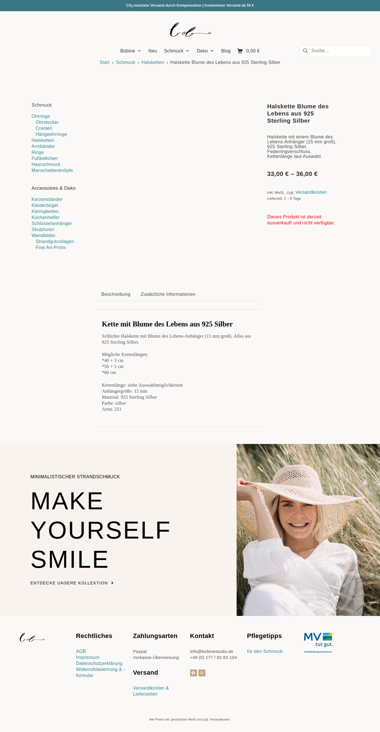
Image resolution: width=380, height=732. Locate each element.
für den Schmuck (265, 651)
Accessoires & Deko (54, 188)
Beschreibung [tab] (115, 294)
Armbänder (43, 146)
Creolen (44, 128)
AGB (81, 651)
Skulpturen (43, 229)
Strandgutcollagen (55, 241)
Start (105, 62)
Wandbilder (43, 235)
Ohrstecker (47, 122)
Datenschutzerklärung (99, 663)
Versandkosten (311, 192)
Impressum (88, 657)
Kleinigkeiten (45, 211)
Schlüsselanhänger (52, 223)
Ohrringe (41, 116)
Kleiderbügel (45, 205)
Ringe (38, 152)
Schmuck (125, 62)
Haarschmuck (46, 164)
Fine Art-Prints (51, 247)
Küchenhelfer (46, 217)
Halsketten (153, 62)
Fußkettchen (45, 158)
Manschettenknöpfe (52, 170)
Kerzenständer (47, 199)
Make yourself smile (101, 530)
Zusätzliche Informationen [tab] (168, 294)
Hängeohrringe (51, 134)
